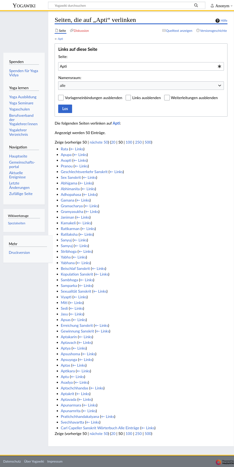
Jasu (64, 314)
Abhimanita (70, 188)
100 (129, 142)
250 (138, 142)
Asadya (67, 382)
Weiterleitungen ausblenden (194, 97)
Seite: (62, 56)
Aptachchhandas (74, 388)
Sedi (64, 308)
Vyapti (66, 297)
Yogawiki (24, 5)
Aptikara (68, 371)
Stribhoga (69, 251)
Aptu (65, 376)
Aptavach (68, 342)
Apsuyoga (69, 359)
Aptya (66, 348)
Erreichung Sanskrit (77, 325)
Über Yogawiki (34, 461)
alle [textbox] (63, 85)
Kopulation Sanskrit (77, 274)
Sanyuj (66, 240)
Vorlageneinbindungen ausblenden (93, 97)
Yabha (66, 257)
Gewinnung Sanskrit (77, 331)
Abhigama (69, 183)
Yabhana (68, 262)
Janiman (67, 217)
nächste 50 (99, 142)
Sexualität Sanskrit (76, 291)
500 (148, 142)
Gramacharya (72, 205)
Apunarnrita (71, 410)
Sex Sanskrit (71, 177)
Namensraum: (69, 77)
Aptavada (68, 399)
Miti (64, 302)
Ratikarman (70, 228)
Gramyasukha (72, 211)
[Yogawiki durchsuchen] (126, 5)
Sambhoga (69, 279)
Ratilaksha (69, 234)
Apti (60, 38)
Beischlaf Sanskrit (75, 268)
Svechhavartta (72, 422)
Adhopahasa (71, 194)
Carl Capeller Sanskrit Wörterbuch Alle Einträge (100, 427)
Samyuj (67, 245)
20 (113, 142)
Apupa (66, 154)
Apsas (66, 319)
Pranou (67, 166)
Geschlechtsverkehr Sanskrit (84, 171)
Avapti (66, 160)
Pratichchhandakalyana (80, 416)
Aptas (65, 365)
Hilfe (220, 21)
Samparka (69, 285)
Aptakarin (69, 336)
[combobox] (141, 66)
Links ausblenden (146, 97)
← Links (76, 149)
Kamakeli (68, 223)
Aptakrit (67, 393)
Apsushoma (70, 353)
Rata (64, 149)
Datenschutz (12, 461)
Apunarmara (71, 405)
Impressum (55, 461)
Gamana (67, 200)
